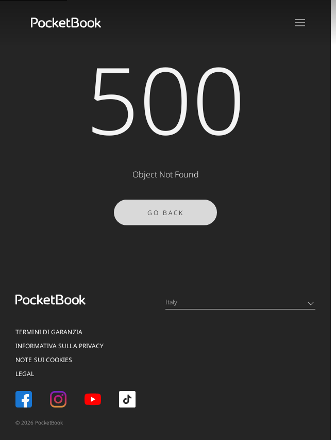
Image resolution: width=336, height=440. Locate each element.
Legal (25, 373)
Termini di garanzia (48, 332)
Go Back (165, 214)
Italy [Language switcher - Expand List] (239, 302)
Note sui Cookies (44, 359)
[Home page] (66, 22)
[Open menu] (300, 22)
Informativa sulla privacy (59, 345)
